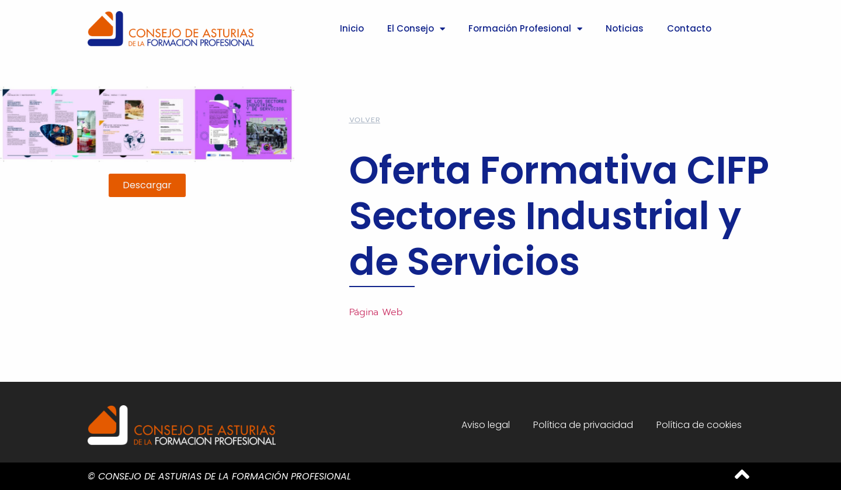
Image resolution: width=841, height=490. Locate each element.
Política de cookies (699, 425)
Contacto (689, 28)
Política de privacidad (583, 425)
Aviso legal (485, 425)
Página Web (376, 312)
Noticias (625, 28)
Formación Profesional (525, 29)
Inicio (352, 28)
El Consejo (416, 29)
